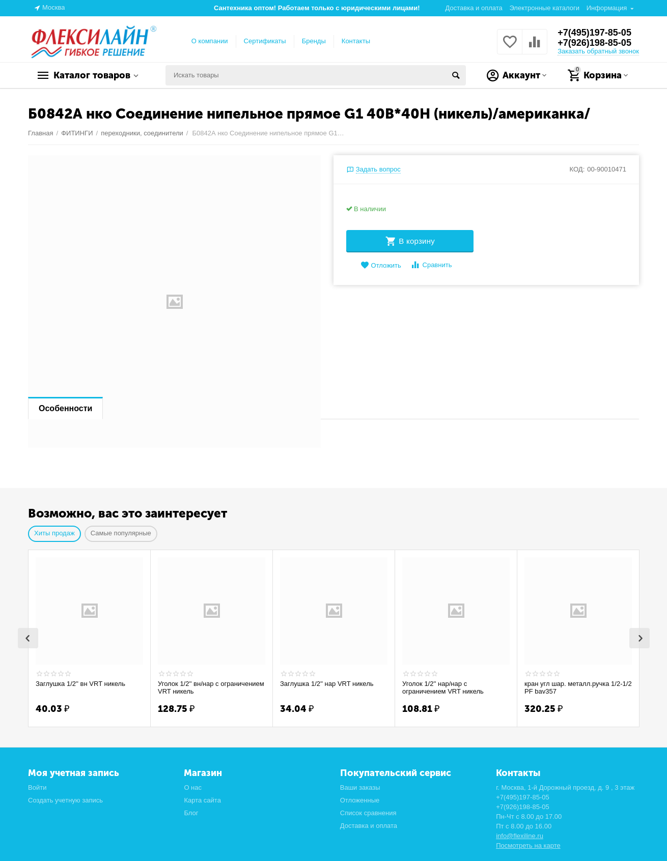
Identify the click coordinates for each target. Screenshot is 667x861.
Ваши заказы (360, 787)
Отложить (380, 265)
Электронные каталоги (544, 8)
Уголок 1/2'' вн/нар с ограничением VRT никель (211, 688)
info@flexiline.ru (519, 836)
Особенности (65, 408)
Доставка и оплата (474, 8)
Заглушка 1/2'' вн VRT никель (80, 683)
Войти (37, 787)
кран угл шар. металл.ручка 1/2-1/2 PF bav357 (578, 688)
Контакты (356, 41)
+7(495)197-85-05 (594, 32)
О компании (209, 41)
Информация (607, 8)
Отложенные (360, 800)
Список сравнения (368, 813)
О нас (193, 787)
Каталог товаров (91, 75)
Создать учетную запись (65, 800)
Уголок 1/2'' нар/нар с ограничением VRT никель (443, 688)
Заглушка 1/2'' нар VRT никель (327, 683)
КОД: (577, 169)
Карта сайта (202, 800)
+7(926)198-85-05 (594, 43)
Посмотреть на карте (528, 845)
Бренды (314, 41)
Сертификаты (265, 41)
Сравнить (431, 265)
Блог (191, 813)
